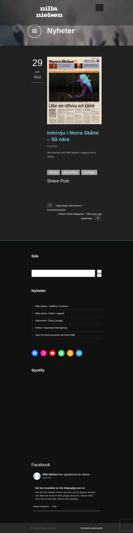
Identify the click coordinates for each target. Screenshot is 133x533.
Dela (54, 506)
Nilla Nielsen (50, 474)
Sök (99, 273)
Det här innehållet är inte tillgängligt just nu (60, 488)
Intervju (53, 172)
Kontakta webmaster (92, 528)
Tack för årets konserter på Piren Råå (55, 335)
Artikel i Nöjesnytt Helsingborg (51, 327)
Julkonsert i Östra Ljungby (49, 320)
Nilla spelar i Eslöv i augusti (49, 313)
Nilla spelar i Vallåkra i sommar (51, 306)
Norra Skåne (70, 172)
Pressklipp (52, 146)
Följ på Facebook (41, 506)
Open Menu (99, 7)
